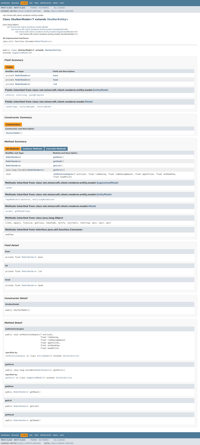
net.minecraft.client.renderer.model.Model (27, 27)
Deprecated (45, 3)
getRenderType (22, 211)
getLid (56, 165)
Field (20, 11)
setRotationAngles (63, 174)
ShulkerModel (13, 133)
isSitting (21, 95)
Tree (36, 3)
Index (55, 3)
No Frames (44, 8)
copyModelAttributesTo (17, 199)
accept (8, 211)
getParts (58, 170)
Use (30, 3)
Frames (34, 8)
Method (37, 11)
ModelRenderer (43, 41)
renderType (11, 107)
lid (55, 84)
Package (15, 3)
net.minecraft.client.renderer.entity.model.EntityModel (37, 29)
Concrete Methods (56, 149)
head (55, 80)
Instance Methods (32, 149)
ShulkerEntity (56, 19)
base (55, 75)
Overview (5, 3)
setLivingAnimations (43, 199)
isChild (9, 95)
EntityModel (100, 90)
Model (89, 101)
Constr (28, 11)
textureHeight (27, 107)
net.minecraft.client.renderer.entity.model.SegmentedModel (44, 32)
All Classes (59, 8)
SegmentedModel (20, 53)
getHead (57, 161)
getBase (57, 157)
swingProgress (36, 95)
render (8, 188)
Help (62, 3)
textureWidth (44, 107)
